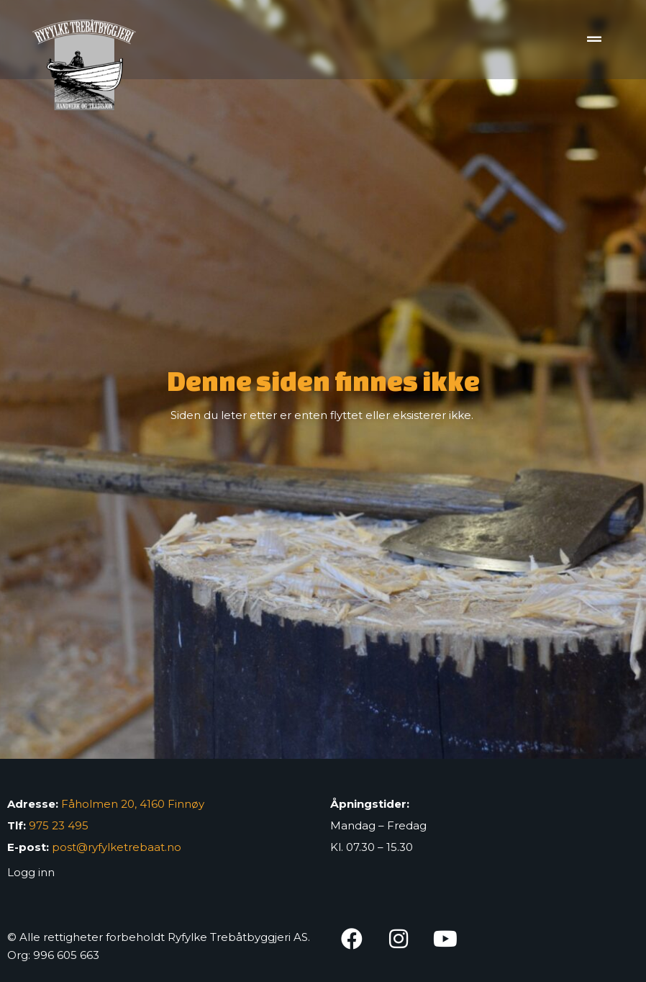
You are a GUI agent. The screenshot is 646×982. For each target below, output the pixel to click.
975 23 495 (58, 825)
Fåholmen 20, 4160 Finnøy (132, 804)
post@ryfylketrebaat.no (116, 847)
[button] (593, 40)
